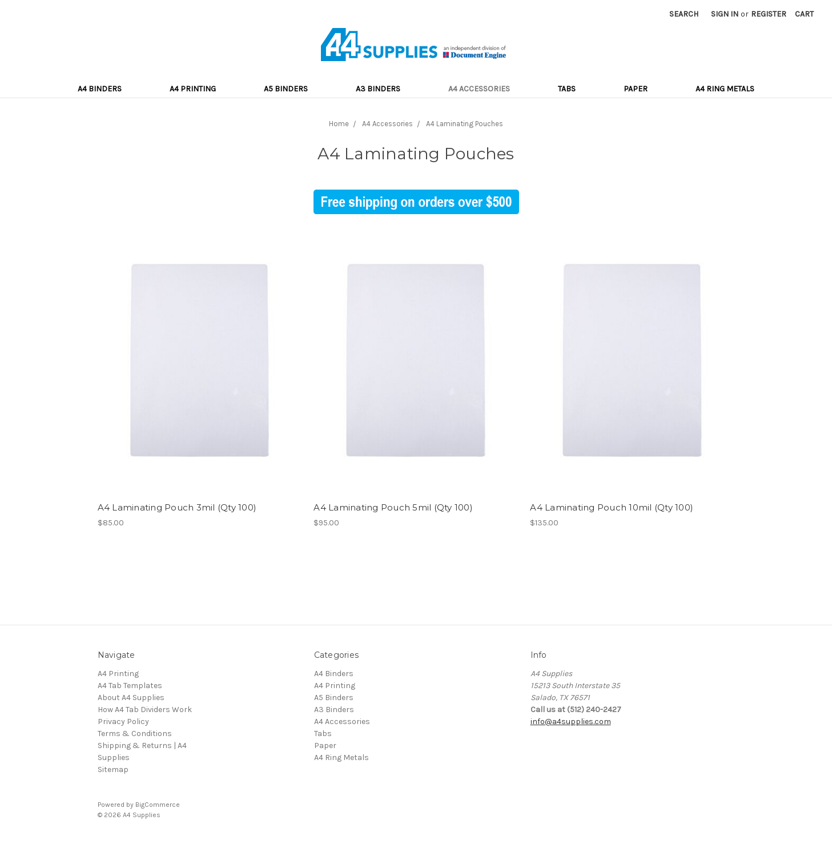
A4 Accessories (479, 89)
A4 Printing (193, 89)
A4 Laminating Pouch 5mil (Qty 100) (393, 507)
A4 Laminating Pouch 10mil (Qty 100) (611, 507)
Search (683, 14)
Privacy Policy (123, 721)
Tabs (567, 89)
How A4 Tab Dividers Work (145, 709)
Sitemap (113, 769)
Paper (636, 89)
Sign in (724, 14)
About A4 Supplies (131, 697)
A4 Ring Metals (725, 89)
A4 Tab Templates (130, 685)
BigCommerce (157, 805)
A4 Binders (100, 89)
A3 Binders (378, 89)
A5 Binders (286, 89)
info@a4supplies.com (570, 721)
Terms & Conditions (135, 733)
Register (768, 14)
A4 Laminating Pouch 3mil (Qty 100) (177, 507)
